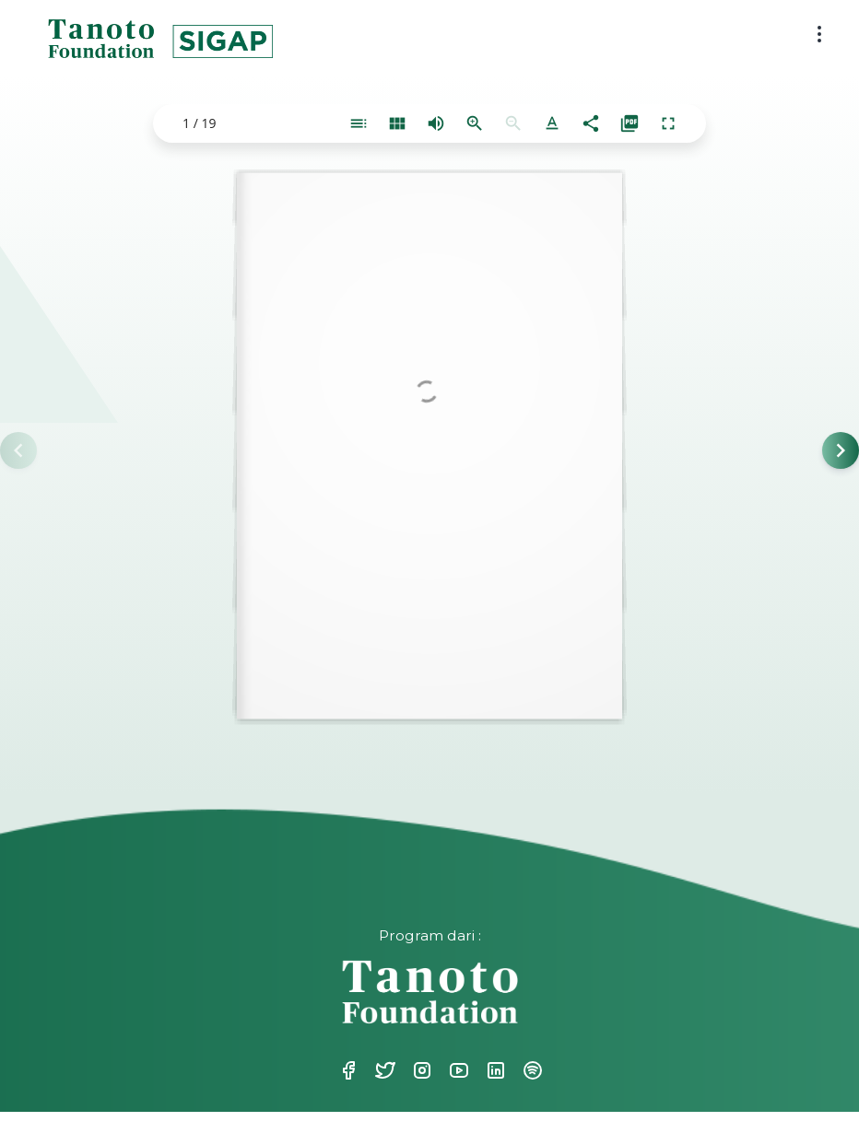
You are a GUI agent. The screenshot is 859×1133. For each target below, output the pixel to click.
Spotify (531, 1070)
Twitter (383, 1070)
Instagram (420, 1070)
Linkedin (494, 1070)
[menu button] (819, 34)
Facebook (346, 1070)
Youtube (457, 1070)
